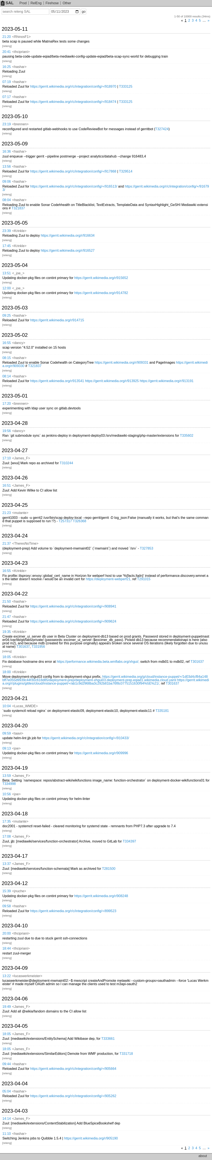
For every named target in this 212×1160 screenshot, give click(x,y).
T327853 (146, 548)
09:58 (6, 906)
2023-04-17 (15, 856)
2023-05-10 (15, 116)
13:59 (6, 775)
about (202, 1156)
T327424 (161, 129)
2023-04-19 (15, 768)
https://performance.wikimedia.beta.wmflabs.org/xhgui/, (98, 661)
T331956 (38, 646)
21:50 (6, 601)
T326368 (79, 521)
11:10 (6, 1133)
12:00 (6, 288)
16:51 (6, 485)
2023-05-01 (15, 396)
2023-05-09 (15, 143)
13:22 (6, 976)
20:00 (6, 933)
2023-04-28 (15, 423)
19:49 (6, 1006)
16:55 (6, 343)
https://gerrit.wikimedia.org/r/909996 (101, 753)
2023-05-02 (15, 335)
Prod (23, 3)
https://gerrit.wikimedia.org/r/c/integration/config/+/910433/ (85, 738)
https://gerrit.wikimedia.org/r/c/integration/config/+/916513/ (73, 186)
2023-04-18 (15, 813)
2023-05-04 (15, 265)
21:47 (6, 617)
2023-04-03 (15, 1111)
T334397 (129, 841)
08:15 (6, 358)
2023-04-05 (15, 1026)
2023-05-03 (15, 307)
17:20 (6, 403)
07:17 (6, 97)
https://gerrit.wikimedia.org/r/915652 (101, 278)
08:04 (6, 200)
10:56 (6, 794)
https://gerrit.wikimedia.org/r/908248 (101, 896)
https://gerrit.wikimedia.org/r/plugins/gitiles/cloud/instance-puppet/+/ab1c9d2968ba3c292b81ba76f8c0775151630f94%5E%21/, (105, 681)
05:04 (6, 1091)
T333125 (125, 86)
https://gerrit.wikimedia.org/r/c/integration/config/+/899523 (73, 911)
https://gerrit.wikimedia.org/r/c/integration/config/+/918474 (73, 102)
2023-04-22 (15, 593)
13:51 (6, 273)
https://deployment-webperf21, (108, 579)
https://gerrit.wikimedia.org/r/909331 (121, 362)
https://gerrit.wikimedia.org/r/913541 (57, 381)
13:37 (6, 864)
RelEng (35, 3)
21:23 (6, 513)
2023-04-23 (15, 563)
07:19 (6, 82)
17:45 (6, 246)
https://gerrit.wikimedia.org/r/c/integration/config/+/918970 (73, 86)
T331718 (126, 1053)
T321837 (18, 208)
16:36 (6, 151)
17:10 (6, 458)
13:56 (6, 166)
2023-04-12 (15, 883)
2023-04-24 (15, 535)
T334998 (9, 784)
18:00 (6, 672)
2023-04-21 (15, 698)
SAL (7, 3)
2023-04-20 (15, 725)
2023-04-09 (15, 968)
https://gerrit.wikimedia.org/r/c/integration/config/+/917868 (73, 171)
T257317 (65, 521)
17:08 (6, 836)
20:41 (6, 52)
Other (67, 3)
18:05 (6, 657)
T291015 (143, 579)
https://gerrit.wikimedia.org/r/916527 (68, 250)
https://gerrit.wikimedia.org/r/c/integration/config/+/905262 (73, 1096)
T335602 (186, 435)
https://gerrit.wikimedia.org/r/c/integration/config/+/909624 (73, 621)
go (83, 11)
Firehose (52, 3)
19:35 (6, 632)
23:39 (6, 231)
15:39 (6, 891)
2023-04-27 (15, 450)
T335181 (162, 711)
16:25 (6, 67)
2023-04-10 (15, 925)
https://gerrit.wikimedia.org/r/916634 (68, 235)
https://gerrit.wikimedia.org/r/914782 (101, 293)
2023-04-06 (15, 998)
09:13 (6, 748)
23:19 (6, 124)
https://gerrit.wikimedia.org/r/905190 (91, 1138)
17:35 (6, 821)
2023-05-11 (15, 29)
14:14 (6, 1118)
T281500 (108, 868)
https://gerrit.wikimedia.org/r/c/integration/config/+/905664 (73, 1068)
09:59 (6, 733)
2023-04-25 (15, 505)
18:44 (6, 948)
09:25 (6, 315)
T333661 (108, 1038)
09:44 (6, 1064)
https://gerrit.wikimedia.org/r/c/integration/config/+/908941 (73, 606)
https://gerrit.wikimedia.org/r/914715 (57, 320)
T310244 (66, 463)
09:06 (6, 181)
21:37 (6, 543)
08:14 (6, 376)
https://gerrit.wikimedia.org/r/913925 (112, 381)
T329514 (125, 171)
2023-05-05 (15, 223)
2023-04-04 (15, 1083)
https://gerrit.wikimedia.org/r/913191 (166, 381)
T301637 (23, 646)
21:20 (6, 37)
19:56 (6, 431)
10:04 (6, 706)
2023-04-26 (15, 477)
